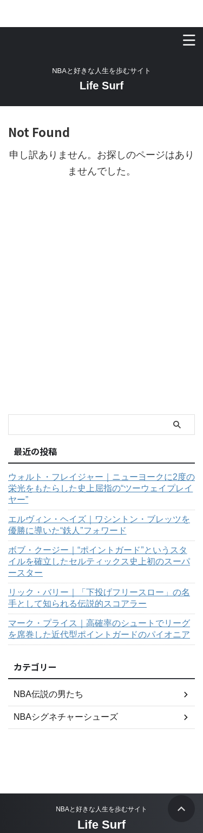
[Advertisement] (101, 307)
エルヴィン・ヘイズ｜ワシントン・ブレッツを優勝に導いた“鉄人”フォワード (99, 525)
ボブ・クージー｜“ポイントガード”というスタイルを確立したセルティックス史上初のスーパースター (99, 561)
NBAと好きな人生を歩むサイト (101, 809)
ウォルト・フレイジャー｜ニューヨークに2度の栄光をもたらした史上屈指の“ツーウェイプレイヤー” (101, 488)
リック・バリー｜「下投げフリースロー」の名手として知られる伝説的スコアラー (99, 598)
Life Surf (101, 86)
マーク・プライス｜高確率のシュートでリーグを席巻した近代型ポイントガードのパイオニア (99, 629)
